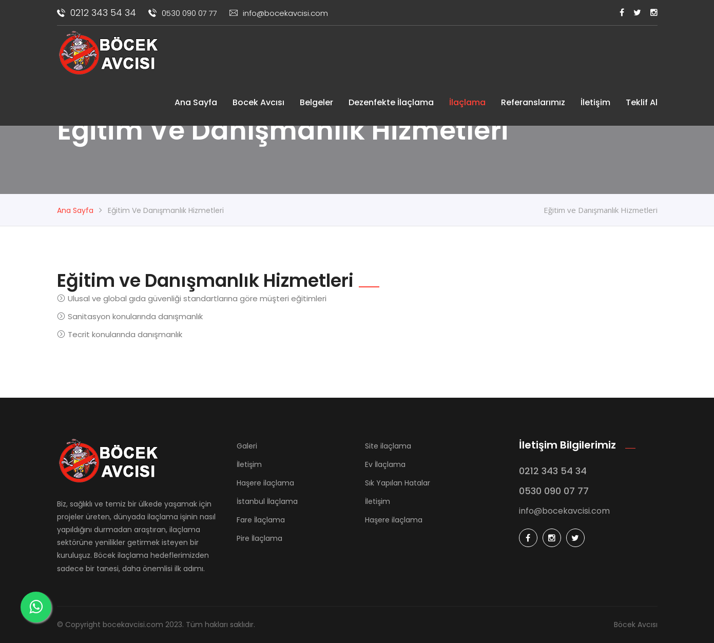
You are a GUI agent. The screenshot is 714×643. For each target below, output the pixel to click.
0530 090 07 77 (182, 13)
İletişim (595, 102)
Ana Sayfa (196, 102)
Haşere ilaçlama (265, 483)
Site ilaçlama (388, 446)
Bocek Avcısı (258, 102)
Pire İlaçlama (259, 538)
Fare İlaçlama (261, 520)
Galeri (247, 446)
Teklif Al (642, 102)
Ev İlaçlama (385, 464)
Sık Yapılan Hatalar (397, 483)
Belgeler (316, 102)
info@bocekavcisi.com (278, 13)
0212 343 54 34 (96, 12)
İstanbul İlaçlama (267, 501)
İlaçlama (467, 102)
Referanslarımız (533, 102)
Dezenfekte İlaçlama (391, 102)
